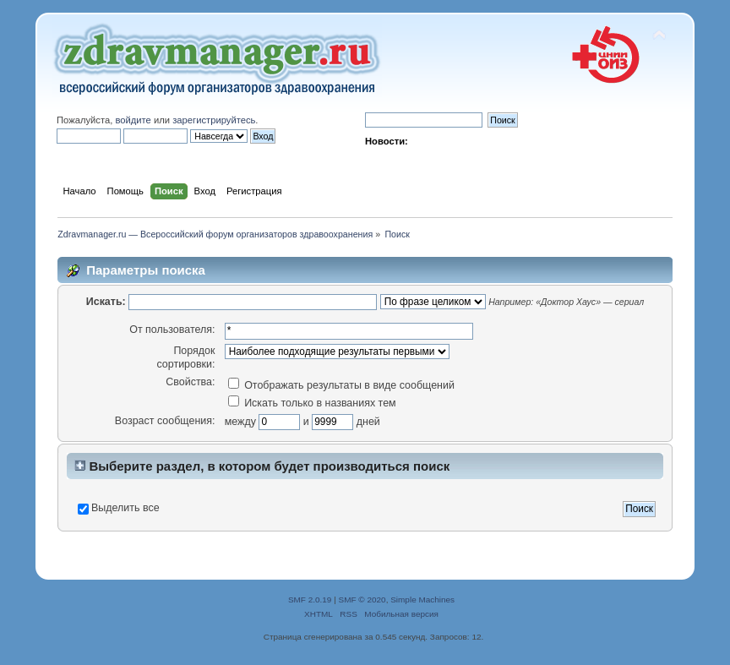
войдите (132, 120)
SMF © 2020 (362, 599)
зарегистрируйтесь (213, 120)
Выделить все (125, 508)
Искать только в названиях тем (312, 403)
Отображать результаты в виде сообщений (341, 385)
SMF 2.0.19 (310, 599)
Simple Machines (422, 599)
